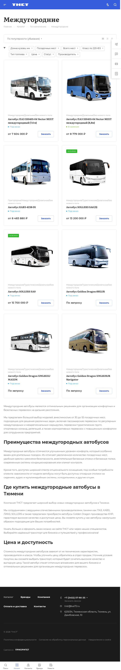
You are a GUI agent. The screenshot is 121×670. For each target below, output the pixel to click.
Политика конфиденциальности (20, 639)
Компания (44, 597)
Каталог (8, 597)
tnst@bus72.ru (72, 606)
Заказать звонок (72, 601)
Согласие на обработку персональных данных (62, 639)
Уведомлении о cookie (99, 639)
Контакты (40, 606)
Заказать (46, 134)
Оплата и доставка (15, 606)
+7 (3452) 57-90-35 (74, 597)
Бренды (25, 597)
